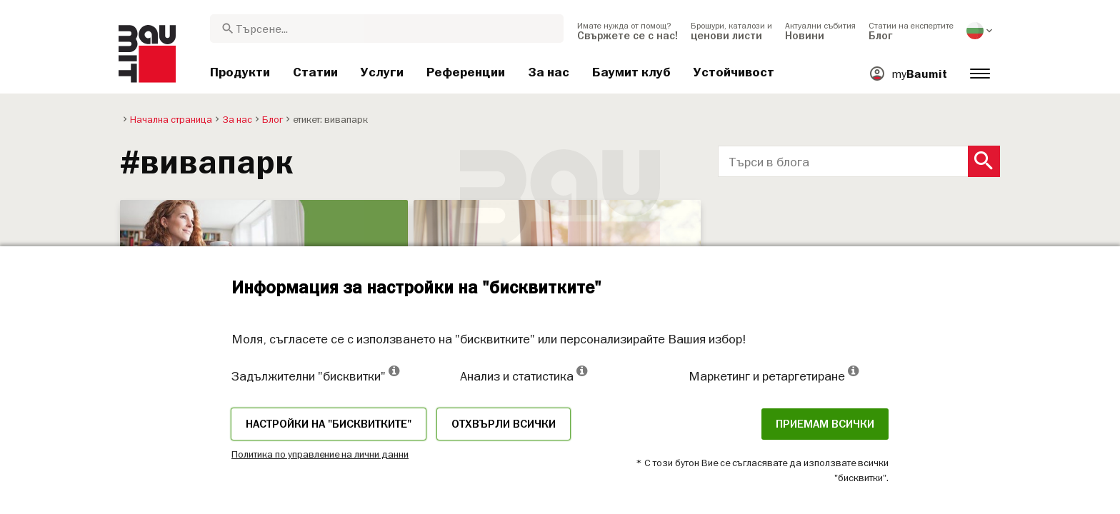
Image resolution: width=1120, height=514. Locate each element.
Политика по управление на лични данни (320, 454)
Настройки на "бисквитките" (328, 424)
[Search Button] (984, 161)
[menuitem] (627, 30)
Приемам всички (825, 424)
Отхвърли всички (503, 424)
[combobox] (387, 28)
